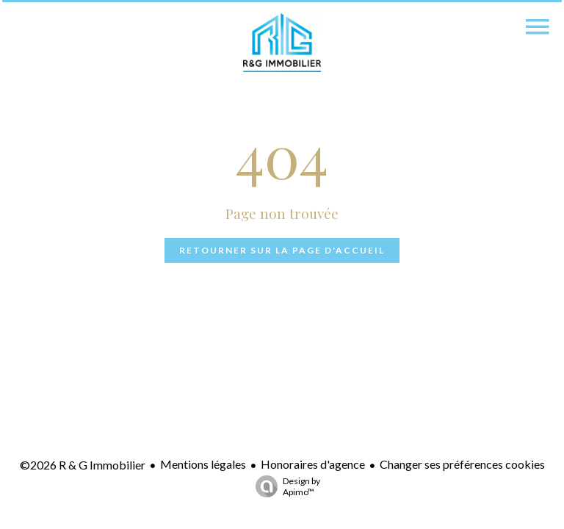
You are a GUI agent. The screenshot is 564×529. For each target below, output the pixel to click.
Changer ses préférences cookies (462, 464)
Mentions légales (203, 464)
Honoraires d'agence (313, 464)
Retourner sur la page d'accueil (282, 250)
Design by (284, 486)
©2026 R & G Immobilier (82, 465)
